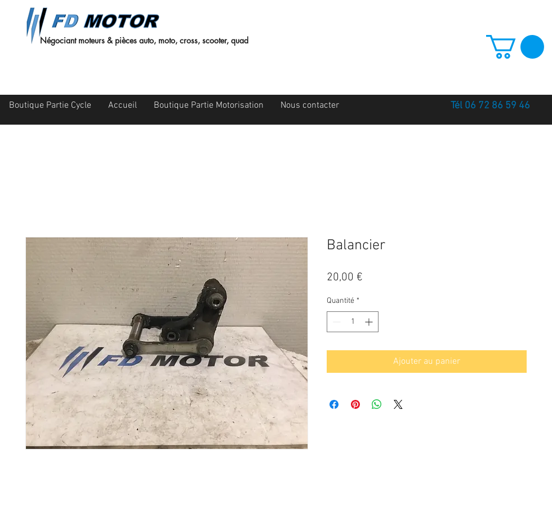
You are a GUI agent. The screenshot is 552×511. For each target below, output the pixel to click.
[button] (515, 47)
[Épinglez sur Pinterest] (355, 404)
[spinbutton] (352, 322)
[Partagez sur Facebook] (334, 404)
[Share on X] (398, 404)
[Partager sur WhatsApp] (377, 404)
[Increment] (370, 322)
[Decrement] (335, 322)
